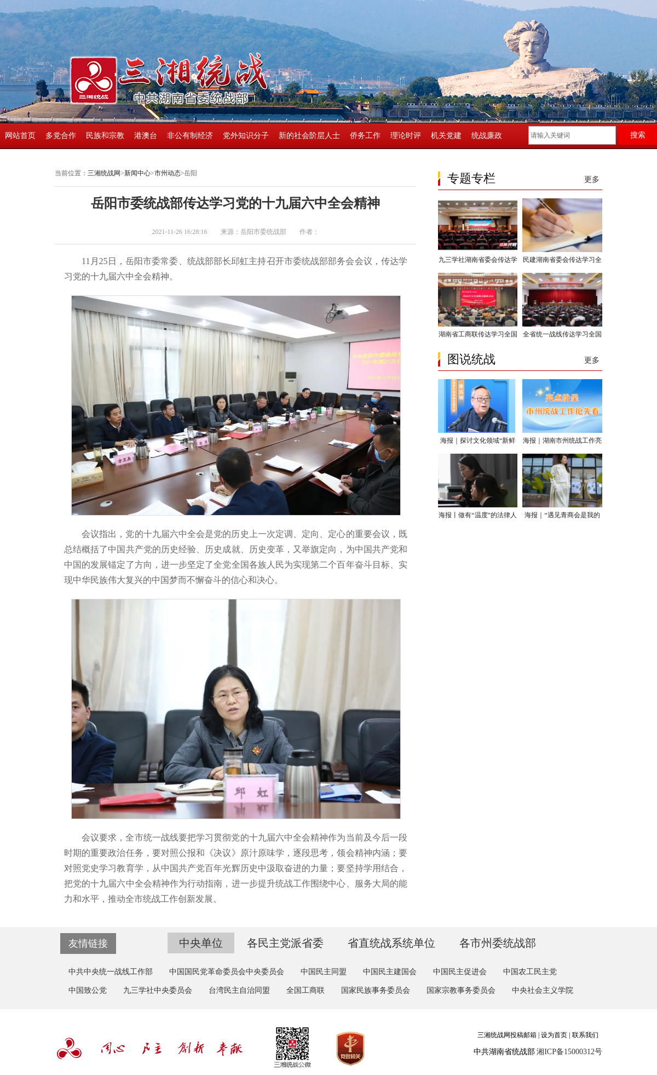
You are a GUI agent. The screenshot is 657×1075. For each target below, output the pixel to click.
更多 (592, 179)
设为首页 (554, 1035)
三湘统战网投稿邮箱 (507, 1035)
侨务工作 (365, 135)
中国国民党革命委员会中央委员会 (226, 972)
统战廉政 (486, 135)
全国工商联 (305, 990)
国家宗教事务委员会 (461, 990)
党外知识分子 (246, 135)
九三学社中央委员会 (157, 990)
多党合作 (60, 135)
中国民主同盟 (324, 972)
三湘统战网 (104, 173)
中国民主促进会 (460, 972)
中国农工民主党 (530, 972)
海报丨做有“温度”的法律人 (478, 515)
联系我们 (585, 1035)
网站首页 (20, 135)
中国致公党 (87, 990)
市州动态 (167, 173)
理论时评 (405, 135)
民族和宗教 (105, 135)
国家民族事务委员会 (375, 990)
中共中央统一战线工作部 (110, 972)
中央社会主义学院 (542, 990)
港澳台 (145, 135)
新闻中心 (137, 173)
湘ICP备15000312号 (569, 1052)
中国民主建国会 (390, 972)
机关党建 (446, 135)
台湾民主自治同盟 (239, 990)
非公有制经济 (190, 135)
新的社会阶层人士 (309, 135)
